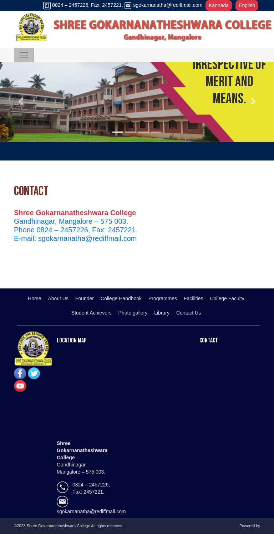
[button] (20, 101)
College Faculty (227, 298)
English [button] (247, 5)
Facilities (193, 298)
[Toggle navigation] (24, 55)
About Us (58, 298)
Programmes (162, 298)
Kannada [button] (219, 5)
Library (161, 313)
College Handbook (121, 298)
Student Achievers (91, 313)
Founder (84, 298)
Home (34, 298)
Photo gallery (133, 313)
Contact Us (188, 313)
